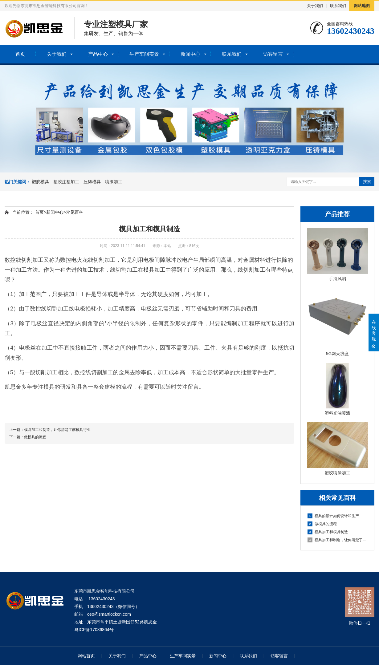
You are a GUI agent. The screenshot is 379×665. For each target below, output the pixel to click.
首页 (20, 54)
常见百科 (74, 212)
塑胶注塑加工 (66, 181)
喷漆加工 (113, 181)
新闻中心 (190, 54)
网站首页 (86, 655)
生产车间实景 (144, 54)
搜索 (367, 181)
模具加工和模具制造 (328, 531)
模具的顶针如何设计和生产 (333, 515)
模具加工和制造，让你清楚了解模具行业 (338, 539)
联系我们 (338, 5)
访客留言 (273, 54)
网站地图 (362, 5)
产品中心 (98, 54)
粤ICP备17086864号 (94, 629)
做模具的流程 (322, 523)
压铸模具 (92, 181)
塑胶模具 (40, 181)
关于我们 (315, 5)
